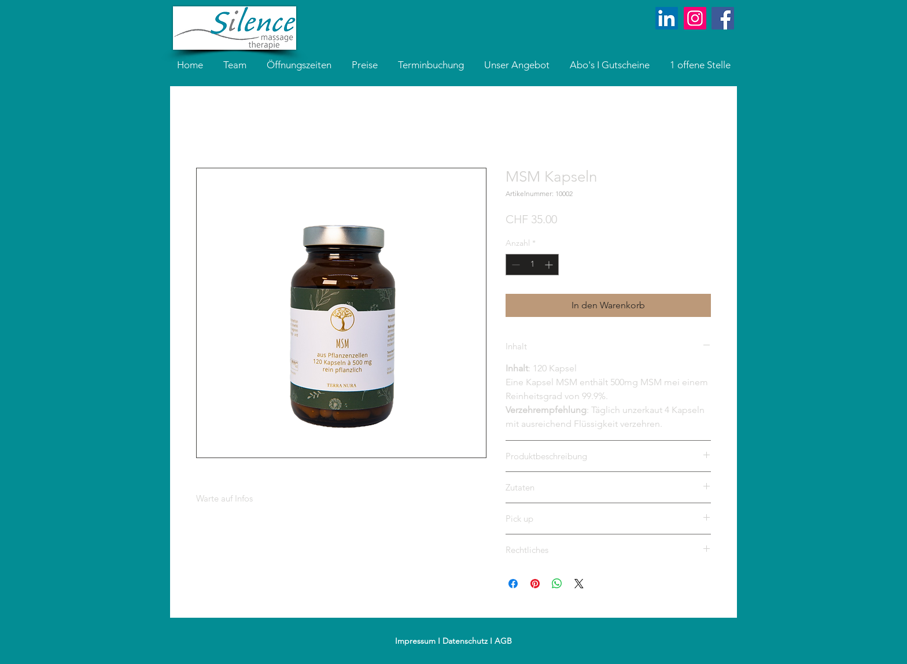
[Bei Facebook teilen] (513, 584)
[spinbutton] (532, 264)
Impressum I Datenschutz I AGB (453, 641)
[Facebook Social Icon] (722, 18)
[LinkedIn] (666, 18)
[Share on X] (579, 584)
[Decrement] (514, 264)
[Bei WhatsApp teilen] (557, 584)
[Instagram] (695, 18)
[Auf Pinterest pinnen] (535, 584)
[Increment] (550, 264)
